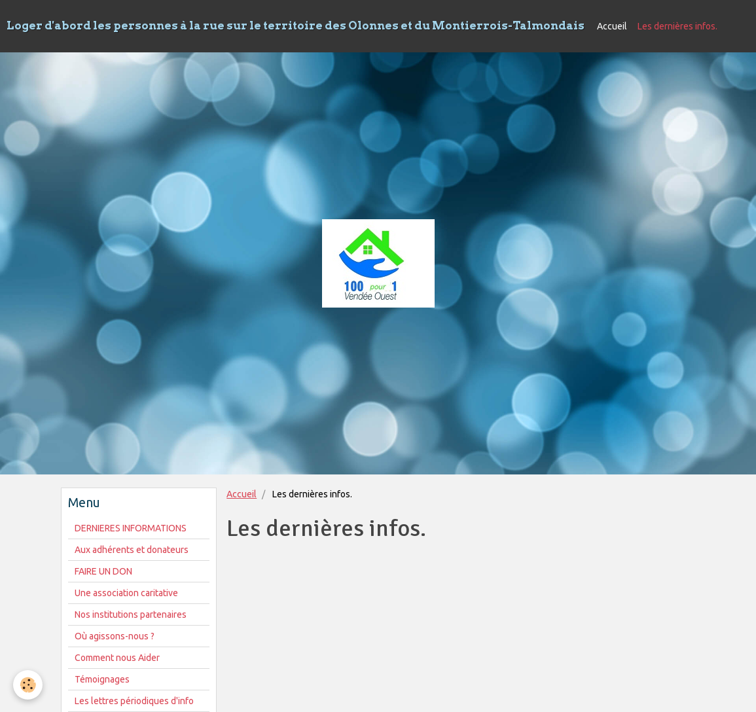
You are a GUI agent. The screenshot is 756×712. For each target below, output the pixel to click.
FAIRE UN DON (103, 571)
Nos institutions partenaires (131, 614)
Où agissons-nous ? (114, 636)
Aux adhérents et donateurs (132, 549)
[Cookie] (28, 685)
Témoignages (102, 679)
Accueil (612, 26)
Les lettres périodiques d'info (134, 701)
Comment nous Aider (117, 657)
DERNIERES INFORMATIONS (131, 528)
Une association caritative (126, 593)
